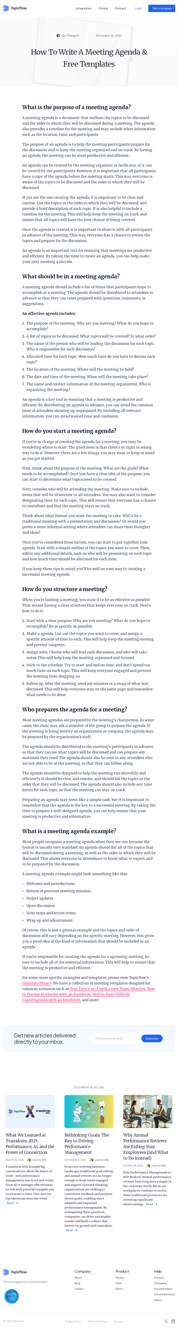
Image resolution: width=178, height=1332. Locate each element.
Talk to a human (162, 8)
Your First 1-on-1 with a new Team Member (107, 989)
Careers (79, 1288)
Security (118, 1321)
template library (36, 983)
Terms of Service (97, 1321)
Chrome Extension (164, 1294)
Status (158, 1299)
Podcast (120, 8)
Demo (119, 1288)
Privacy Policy (73, 1321)
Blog (77, 1283)
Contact (159, 1277)
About (78, 1277)
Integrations (84, 8)
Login (138, 8)
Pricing (103, 8)
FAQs (119, 1283)
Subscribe (152, 1038)
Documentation (163, 1288)
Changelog (160, 1283)
